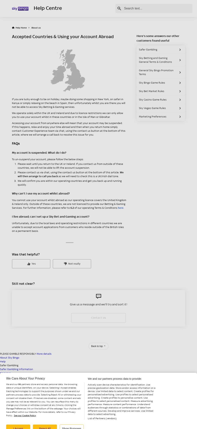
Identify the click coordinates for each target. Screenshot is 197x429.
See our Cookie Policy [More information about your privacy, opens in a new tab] (25, 417)
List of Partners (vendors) (102, 420)
